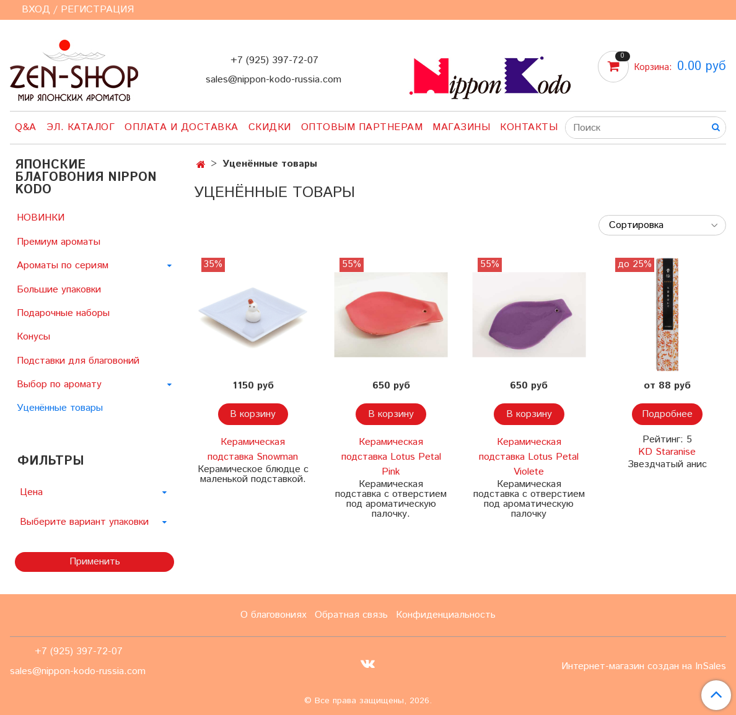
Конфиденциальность (446, 615)
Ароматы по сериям (62, 265)
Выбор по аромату (59, 384)
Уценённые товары (60, 408)
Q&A (26, 127)
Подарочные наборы (63, 313)
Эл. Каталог (80, 127)
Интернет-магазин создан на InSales (643, 667)
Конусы (33, 337)
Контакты (529, 127)
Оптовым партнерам (362, 127)
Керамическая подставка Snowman (253, 449)
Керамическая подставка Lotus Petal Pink (391, 457)
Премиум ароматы (58, 242)
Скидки (269, 127)
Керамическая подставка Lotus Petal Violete (529, 457)
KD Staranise (667, 452)
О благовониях (273, 615)
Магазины (461, 127)
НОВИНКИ (40, 218)
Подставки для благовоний (78, 361)
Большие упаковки (59, 290)
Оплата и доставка (182, 127)
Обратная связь (351, 615)
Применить (94, 562)
